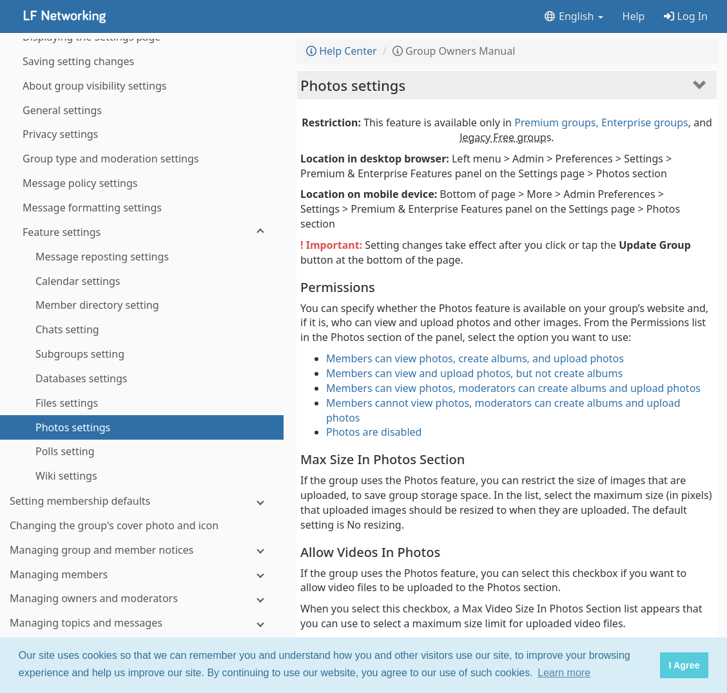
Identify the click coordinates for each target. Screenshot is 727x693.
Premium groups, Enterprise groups (601, 122)
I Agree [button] (683, 665)
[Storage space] (142, 568)
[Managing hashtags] (142, 470)
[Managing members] (142, 398)
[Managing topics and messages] (142, 446)
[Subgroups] (142, 617)
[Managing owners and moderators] (142, 421)
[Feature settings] (142, 55)
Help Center (341, 51)
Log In (686, 16)
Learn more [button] (564, 672)
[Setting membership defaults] (142, 324)
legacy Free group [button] (503, 137)
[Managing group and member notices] (142, 373)
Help (634, 16)
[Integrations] (142, 592)
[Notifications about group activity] (142, 544)
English (573, 16)
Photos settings (352, 85)
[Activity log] (142, 495)
